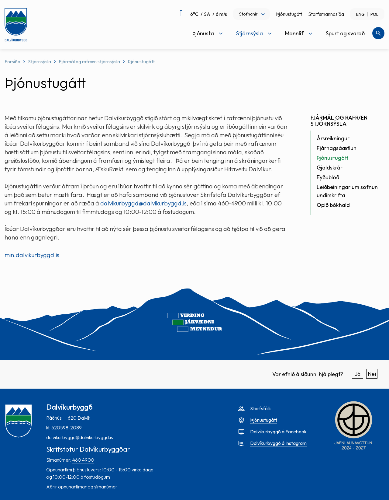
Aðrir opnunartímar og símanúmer (81, 487)
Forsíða (12, 61)
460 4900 (83, 460)
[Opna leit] (378, 33)
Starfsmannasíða (326, 14)
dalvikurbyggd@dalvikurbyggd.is (143, 203)
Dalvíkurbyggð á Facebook (278, 431)
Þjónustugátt (289, 14)
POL (374, 14)
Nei (372, 373)
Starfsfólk (260, 408)
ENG (360, 14)
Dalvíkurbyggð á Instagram (278, 443)
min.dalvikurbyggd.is (32, 255)
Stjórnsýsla (39, 61)
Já (357, 373)
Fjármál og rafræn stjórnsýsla (89, 61)
